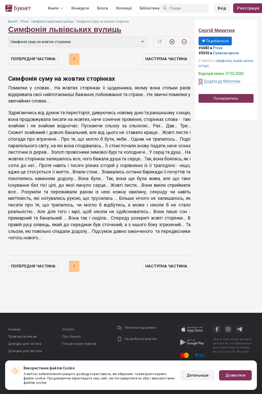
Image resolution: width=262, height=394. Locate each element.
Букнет (13, 21)
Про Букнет (71, 336)
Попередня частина (33, 59)
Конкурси (80, 8)
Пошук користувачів (79, 344)
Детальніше (198, 375)
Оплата (68, 329)
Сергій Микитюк (217, 30)
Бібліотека (149, 8)
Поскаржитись (226, 98)
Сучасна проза (226, 53)
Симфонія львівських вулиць (52, 21)
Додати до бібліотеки (222, 81)
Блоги (102, 8)
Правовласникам (22, 336)
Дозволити (235, 375)
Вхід (222, 8)
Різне (24, 21)
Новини (14, 329)
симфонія (223, 61)
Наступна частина (166, 59)
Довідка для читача (24, 344)
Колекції (124, 8)
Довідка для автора (25, 351)
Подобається (215, 41)
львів (237, 61)
